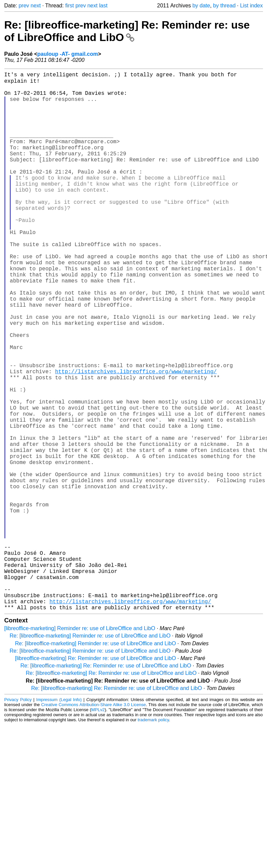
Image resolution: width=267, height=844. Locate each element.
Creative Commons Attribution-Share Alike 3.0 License (93, 823)
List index (251, 5)
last (103, 5)
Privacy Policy (18, 818)
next (36, 5)
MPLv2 (98, 828)
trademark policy (153, 838)
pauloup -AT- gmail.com (67, 54)
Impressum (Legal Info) (59, 818)
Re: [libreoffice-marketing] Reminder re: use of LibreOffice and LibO (90, 755)
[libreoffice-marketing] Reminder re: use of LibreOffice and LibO (80, 747)
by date (201, 5)
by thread (224, 5)
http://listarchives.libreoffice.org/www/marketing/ (136, 438)
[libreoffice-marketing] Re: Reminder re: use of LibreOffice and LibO (95, 777)
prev (24, 5)
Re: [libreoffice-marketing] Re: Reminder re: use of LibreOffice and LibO (127, 31)
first (69, 5)
